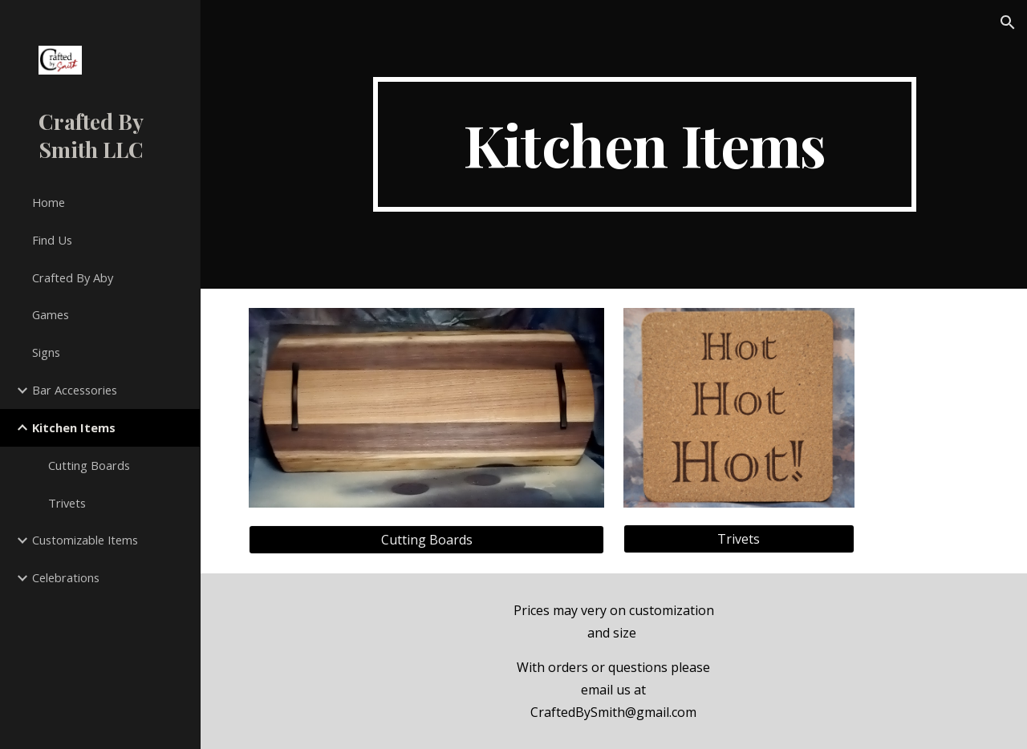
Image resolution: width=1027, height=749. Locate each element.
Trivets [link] (67, 503)
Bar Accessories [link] (74, 390)
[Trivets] (739, 539)
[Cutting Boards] (427, 539)
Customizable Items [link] (85, 540)
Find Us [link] (52, 240)
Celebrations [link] (65, 577)
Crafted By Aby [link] (72, 277)
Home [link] (48, 202)
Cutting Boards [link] (89, 465)
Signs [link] (46, 352)
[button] (1007, 22)
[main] (644, 144)
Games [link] (50, 314)
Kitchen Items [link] (74, 427)
